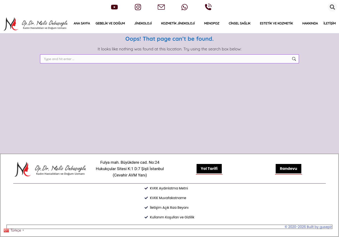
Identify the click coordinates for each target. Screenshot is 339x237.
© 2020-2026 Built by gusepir (308, 227)
